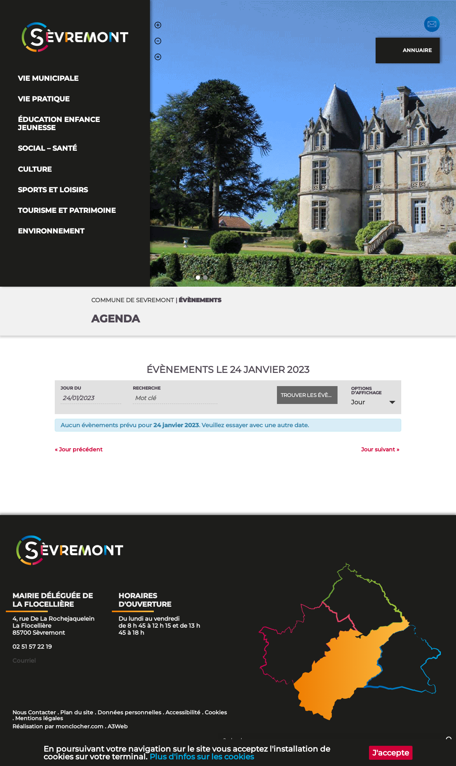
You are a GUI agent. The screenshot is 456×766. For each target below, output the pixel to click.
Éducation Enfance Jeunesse (59, 123)
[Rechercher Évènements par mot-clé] (175, 398)
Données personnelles (129, 712)
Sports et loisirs (53, 190)
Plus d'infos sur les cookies (202, 756)
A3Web (118, 726)
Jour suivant (380, 449)
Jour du (71, 388)
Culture (35, 169)
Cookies (216, 712)
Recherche (146, 388)
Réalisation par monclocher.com (57, 726)
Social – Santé (47, 148)
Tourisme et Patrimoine (67, 210)
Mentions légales (39, 718)
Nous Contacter (34, 712)
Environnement (51, 231)
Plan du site (76, 712)
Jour (358, 402)
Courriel (24, 660)
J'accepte (390, 752)
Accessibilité (182, 712)
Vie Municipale (48, 78)
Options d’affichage (366, 390)
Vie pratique (44, 99)
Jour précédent (79, 449)
